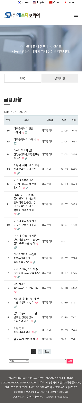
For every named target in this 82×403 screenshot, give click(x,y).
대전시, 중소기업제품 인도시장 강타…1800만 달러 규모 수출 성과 (27, 240)
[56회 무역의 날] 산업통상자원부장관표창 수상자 (27, 154)
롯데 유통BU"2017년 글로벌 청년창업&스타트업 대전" (25, 317)
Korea (23, 2)
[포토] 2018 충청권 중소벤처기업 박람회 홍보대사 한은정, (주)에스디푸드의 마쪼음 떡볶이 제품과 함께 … (25, 202)
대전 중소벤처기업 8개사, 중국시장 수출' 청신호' (25, 184)
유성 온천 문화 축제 (25, 339)
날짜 (64, 120)
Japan (69, 2)
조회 (74, 120)
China (54, 2)
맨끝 (47, 351)
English (39, 2)
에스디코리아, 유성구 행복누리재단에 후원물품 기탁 (25, 258)
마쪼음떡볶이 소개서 (25, 139)
